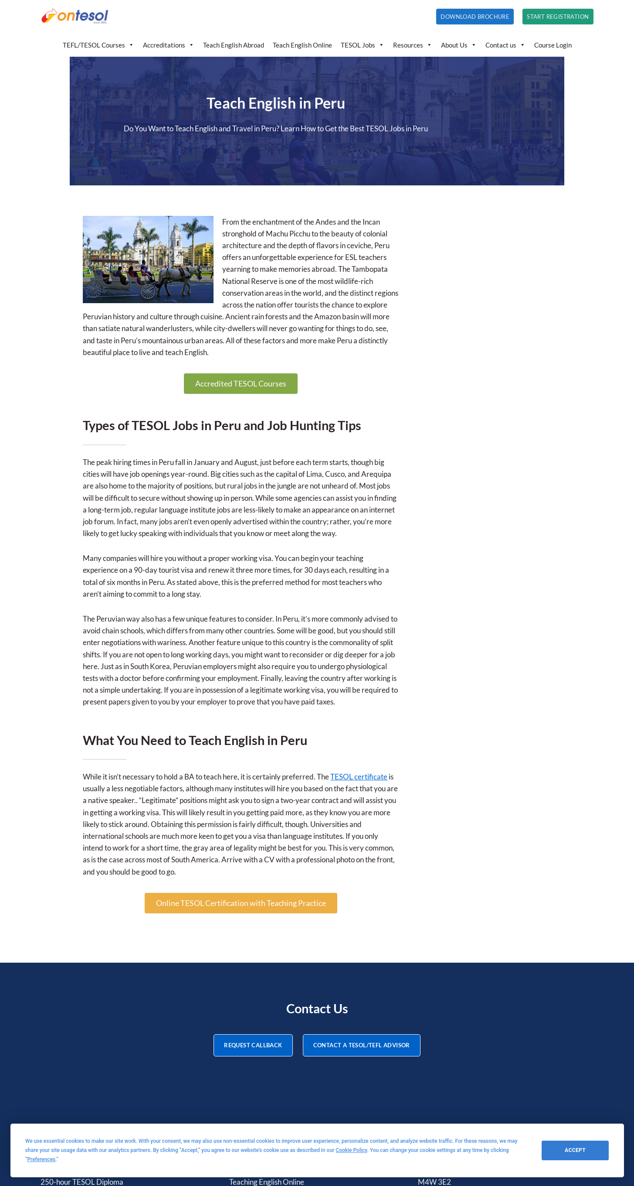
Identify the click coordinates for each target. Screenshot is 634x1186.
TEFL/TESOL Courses (98, 44)
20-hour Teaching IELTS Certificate (96, 1078)
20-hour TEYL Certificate (81, 1066)
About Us (459, 44)
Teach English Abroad (233, 45)
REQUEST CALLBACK (253, 917)
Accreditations (168, 44)
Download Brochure (475, 16)
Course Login (553, 45)
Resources (412, 44)
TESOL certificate (344, 684)
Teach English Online (302, 45)
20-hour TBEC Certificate (82, 1089)
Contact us (505, 44)
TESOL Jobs (362, 44)
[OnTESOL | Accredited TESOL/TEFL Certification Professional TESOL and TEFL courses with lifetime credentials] (75, 16)
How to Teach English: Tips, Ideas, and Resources (306, 1066)
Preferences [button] (41, 1159)
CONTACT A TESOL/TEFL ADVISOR (361, 917)
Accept (575, 1150)
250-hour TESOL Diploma (82, 1054)
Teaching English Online (266, 1054)
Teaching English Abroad (268, 1042)
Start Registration (558, 16)
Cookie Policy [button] (351, 1150)
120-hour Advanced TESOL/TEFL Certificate (113, 1042)
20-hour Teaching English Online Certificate (110, 1101)
